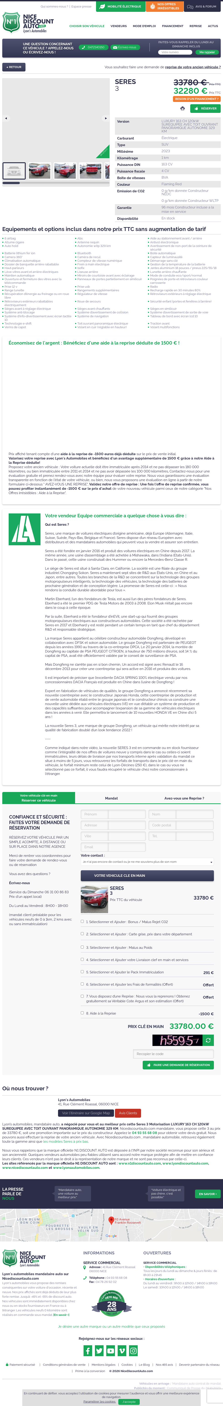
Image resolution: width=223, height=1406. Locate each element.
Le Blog (144, 1364)
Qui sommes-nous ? (54, 6)
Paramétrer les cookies (100, 1401)
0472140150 (96, 47)
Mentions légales (103, 1364)
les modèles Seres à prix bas (65, 1142)
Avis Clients (128, 1113)
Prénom (90, 814)
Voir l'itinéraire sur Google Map (86, 1113)
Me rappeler (207, 52)
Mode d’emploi (144, 26)
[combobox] (147, 862)
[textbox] (147, 862)
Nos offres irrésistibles (168, 6)
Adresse (90, 825)
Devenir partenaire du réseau (199, 1364)
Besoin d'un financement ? (196, 99)
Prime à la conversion (90, 1371)
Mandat (111, 798)
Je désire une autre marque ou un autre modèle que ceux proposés (111, 1327)
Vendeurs (119, 26)
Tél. (154, 836)
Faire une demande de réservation (182, 1065)
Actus (213, 26)
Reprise (196, 26)
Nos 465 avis (164, 1364)
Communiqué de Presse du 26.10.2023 (194, 1388)
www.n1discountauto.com (140, 1163)
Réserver (209, 108)
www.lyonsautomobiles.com (76, 1168)
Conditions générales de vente (64, 1364)
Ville (87, 836)
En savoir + (208, 1194)
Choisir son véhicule (86, 26)
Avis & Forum (205, 6)
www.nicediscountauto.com (25, 1168)
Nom (156, 814)
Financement (172, 26)
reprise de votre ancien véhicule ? (193, 67)
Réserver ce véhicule (38, 798)
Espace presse (81, 6)
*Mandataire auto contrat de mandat (196, 1383)
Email (88, 847)
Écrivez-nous (127, 47)
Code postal (161, 825)
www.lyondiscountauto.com (185, 1163)
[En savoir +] (61, 1315)
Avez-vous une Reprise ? (184, 798)
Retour (15, 67)
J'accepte (129, 1401)
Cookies (127, 1364)
